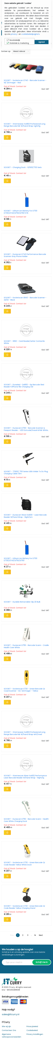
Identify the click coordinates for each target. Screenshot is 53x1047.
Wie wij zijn (6, 1026)
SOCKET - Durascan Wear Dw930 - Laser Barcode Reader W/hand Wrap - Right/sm (25, 516)
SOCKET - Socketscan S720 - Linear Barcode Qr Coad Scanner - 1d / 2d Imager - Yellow (24, 690)
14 (35, 935)
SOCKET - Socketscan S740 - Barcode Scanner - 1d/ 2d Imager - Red (25, 81)
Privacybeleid (32, 1026)
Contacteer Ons (9, 1030)
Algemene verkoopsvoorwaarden (11, 1035)
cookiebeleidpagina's (30, 34)
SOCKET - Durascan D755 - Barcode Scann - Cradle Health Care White (26, 646)
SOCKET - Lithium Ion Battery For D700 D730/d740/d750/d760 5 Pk (20, 212)
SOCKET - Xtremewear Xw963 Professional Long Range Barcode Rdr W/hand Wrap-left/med (24, 733)
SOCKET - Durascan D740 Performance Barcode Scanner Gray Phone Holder (25, 255)
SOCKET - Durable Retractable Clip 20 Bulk (22, 602)
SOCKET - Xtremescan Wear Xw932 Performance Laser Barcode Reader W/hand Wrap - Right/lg (25, 777)
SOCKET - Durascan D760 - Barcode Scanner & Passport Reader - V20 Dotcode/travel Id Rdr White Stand (26, 429)
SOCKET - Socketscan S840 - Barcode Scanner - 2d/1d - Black (25, 299)
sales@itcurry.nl (10, 1014)
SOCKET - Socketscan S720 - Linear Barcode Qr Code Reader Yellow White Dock (24, 863)
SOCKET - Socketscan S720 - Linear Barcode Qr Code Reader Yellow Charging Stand (24, 907)
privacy (14, 34)
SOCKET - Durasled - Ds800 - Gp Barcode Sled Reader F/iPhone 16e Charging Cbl (24, 386)
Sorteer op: (6, 51)
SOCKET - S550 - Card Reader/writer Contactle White (24, 342)
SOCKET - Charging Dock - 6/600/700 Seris (23, 167)
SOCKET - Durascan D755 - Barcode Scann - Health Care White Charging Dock (26, 820)
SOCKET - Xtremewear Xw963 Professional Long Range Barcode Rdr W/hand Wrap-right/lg (24, 125)
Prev (12, 935)
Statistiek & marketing (18, 43)
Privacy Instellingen (34, 1034)
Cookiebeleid (32, 1030)
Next (41, 935)
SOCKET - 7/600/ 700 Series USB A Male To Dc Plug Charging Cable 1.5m (26, 472)
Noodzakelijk (13, 40)
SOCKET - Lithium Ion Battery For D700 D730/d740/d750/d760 (20, 559)
